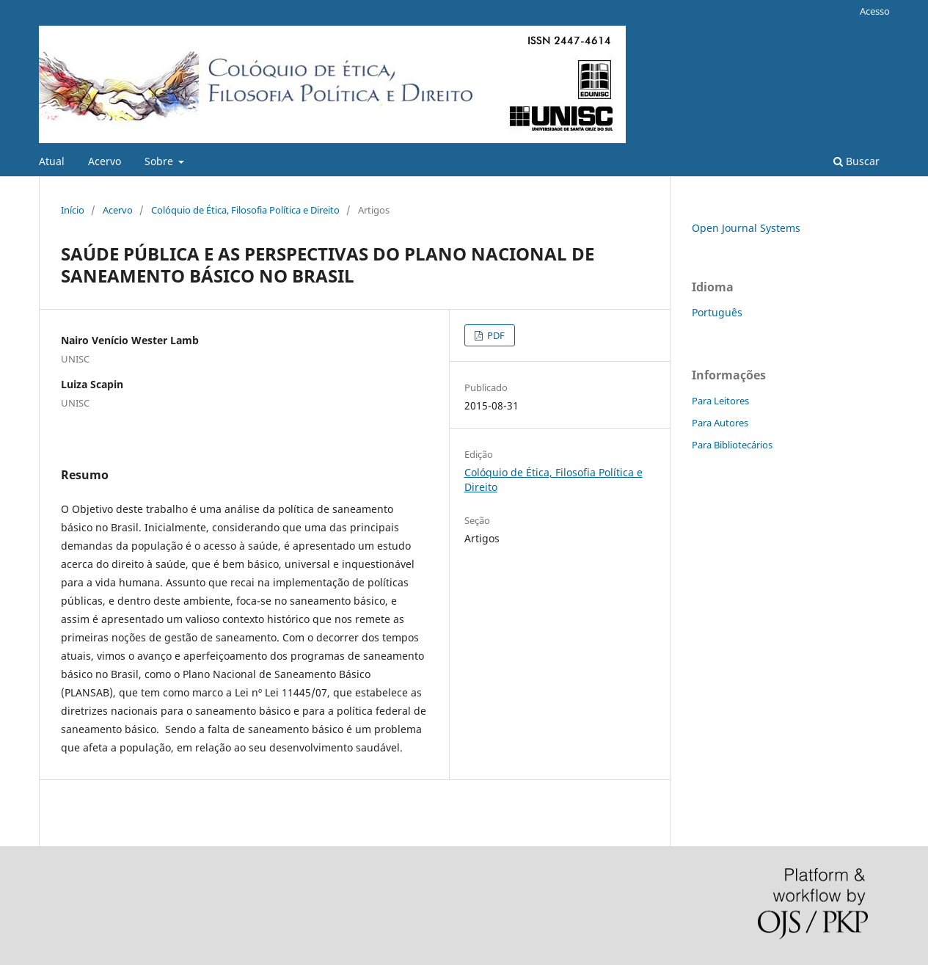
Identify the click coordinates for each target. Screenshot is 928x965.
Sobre (160, 161)
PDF (495, 335)
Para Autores (720, 422)
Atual (52, 161)
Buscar (856, 161)
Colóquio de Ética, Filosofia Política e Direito (245, 209)
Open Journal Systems (746, 228)
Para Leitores (720, 400)
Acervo (104, 161)
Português (717, 312)
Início (72, 209)
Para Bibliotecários (732, 444)
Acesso (875, 11)
